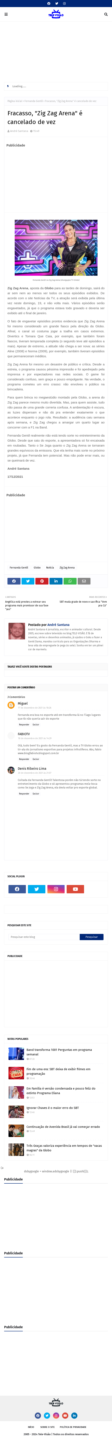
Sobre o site (47, 1427)
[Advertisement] (56, 53)
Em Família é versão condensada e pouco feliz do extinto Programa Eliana (60, 1091)
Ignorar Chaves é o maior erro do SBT (52, 1108)
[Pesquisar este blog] (44, 937)
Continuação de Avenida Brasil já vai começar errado (63, 1127)
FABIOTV (24, 734)
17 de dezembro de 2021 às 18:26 (34, 707)
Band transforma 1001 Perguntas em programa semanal (59, 1052)
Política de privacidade (73, 1427)
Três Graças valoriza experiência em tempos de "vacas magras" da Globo (64, 1148)
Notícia (50, 567)
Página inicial (14, 101)
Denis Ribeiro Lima (32, 769)
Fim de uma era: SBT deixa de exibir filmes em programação (58, 1071)
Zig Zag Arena (67, 567)
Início (31, 1427)
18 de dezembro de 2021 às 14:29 (35, 738)
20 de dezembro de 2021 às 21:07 (34, 773)
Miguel (23, 703)
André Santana (19, 131)
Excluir (36, 725)
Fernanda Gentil (33, 101)
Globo (37, 567)
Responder (24, 725)
